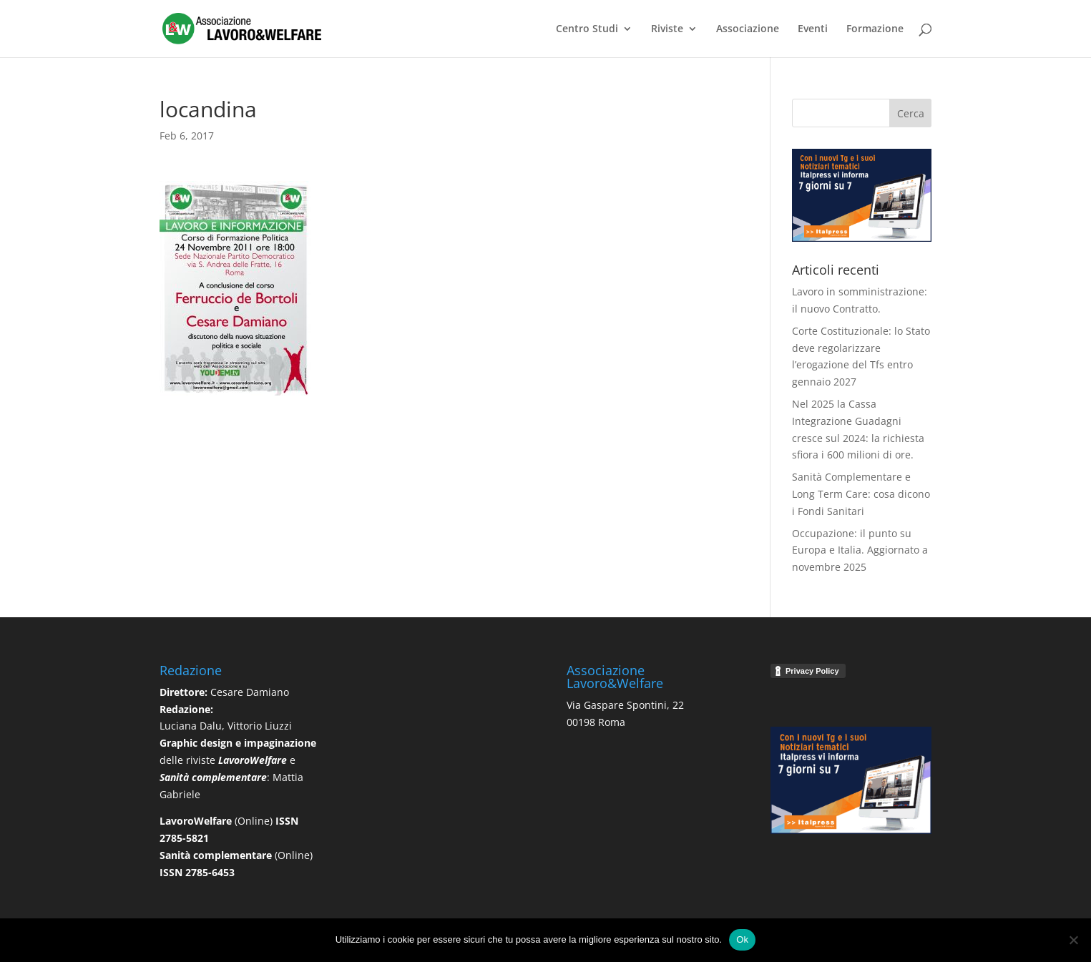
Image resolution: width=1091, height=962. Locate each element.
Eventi (813, 29)
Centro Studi (587, 29)
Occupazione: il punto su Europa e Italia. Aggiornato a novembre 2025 (860, 550)
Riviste (667, 29)
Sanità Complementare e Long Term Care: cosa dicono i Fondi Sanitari (861, 494)
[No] (1073, 940)
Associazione (747, 29)
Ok (742, 939)
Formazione (875, 29)
